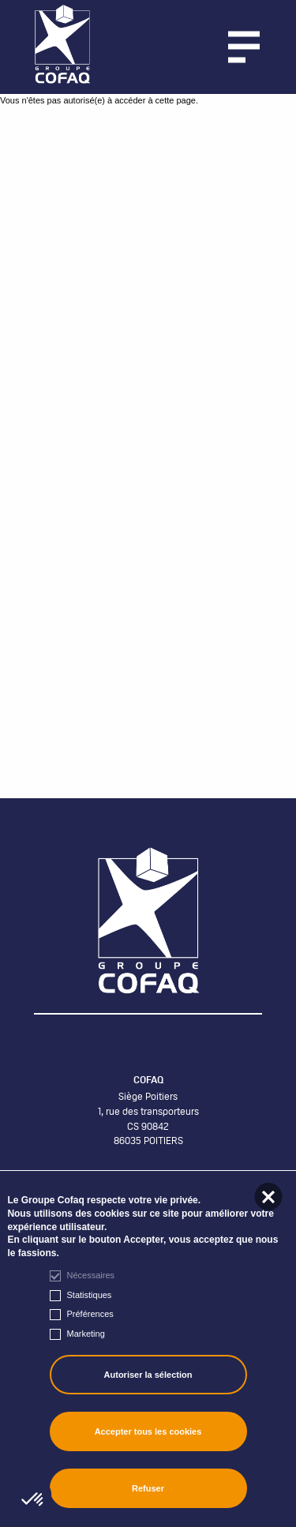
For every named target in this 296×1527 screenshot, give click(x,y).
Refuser (148, 1488)
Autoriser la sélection (148, 1374)
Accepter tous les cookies (148, 1431)
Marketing (86, 1333)
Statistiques (89, 1295)
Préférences (90, 1314)
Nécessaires (91, 1275)
